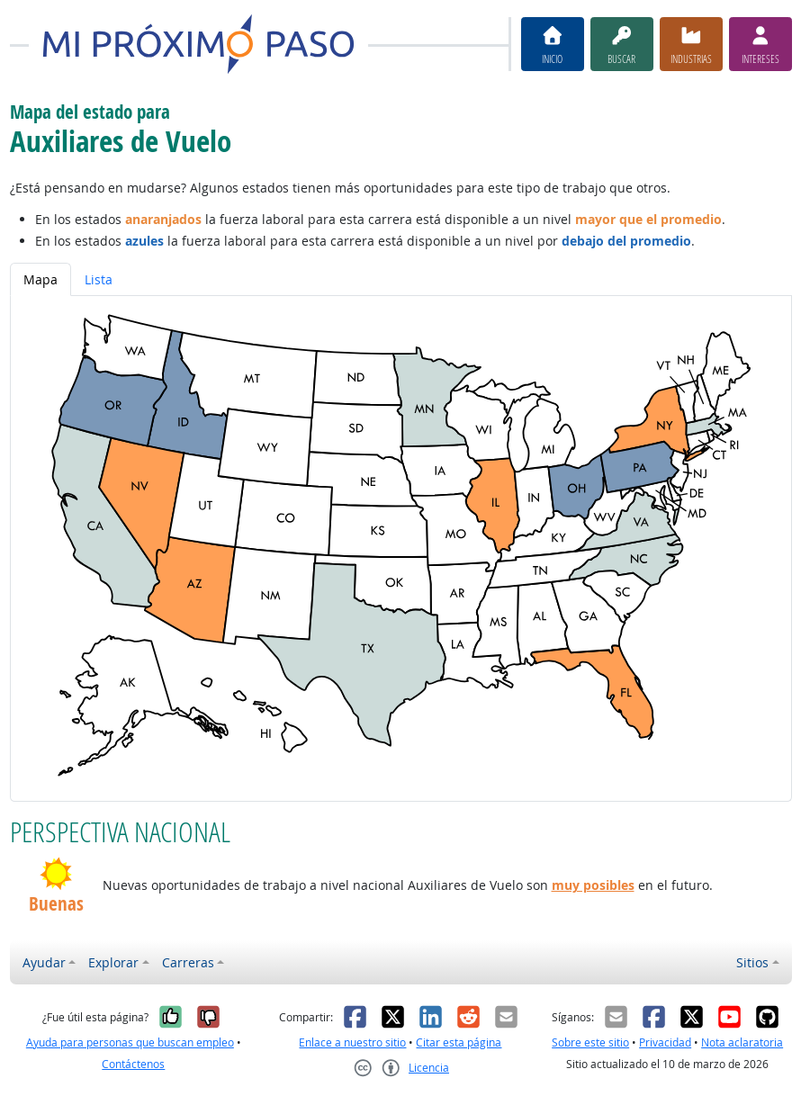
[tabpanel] (401, 548)
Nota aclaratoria (742, 1042)
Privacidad (665, 1042)
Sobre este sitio (590, 1042)
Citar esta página (458, 1042)
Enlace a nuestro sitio (352, 1042)
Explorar (113, 962)
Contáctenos (133, 1064)
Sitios (752, 962)
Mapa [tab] (40, 279)
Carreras (188, 962)
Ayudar (44, 962)
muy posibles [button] (593, 885)
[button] (56, 874)
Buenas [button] (56, 904)
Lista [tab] (98, 279)
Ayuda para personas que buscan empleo (130, 1042)
